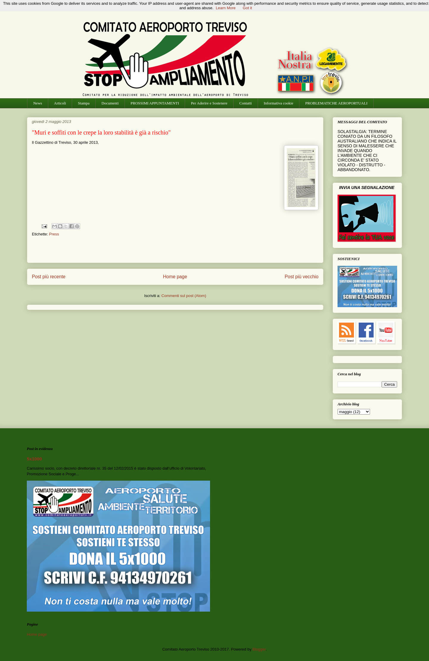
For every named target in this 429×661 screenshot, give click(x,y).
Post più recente (49, 276)
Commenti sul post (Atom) (183, 295)
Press (54, 234)
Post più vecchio (301, 276)
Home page (175, 276)
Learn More (225, 8)
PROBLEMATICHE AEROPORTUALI (336, 103)
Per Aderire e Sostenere (209, 103)
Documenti (110, 103)
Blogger (259, 649)
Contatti (245, 103)
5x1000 (34, 458)
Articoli (60, 103)
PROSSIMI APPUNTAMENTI (154, 103)
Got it (247, 8)
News (37, 103)
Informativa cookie (278, 103)
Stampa (84, 103)
